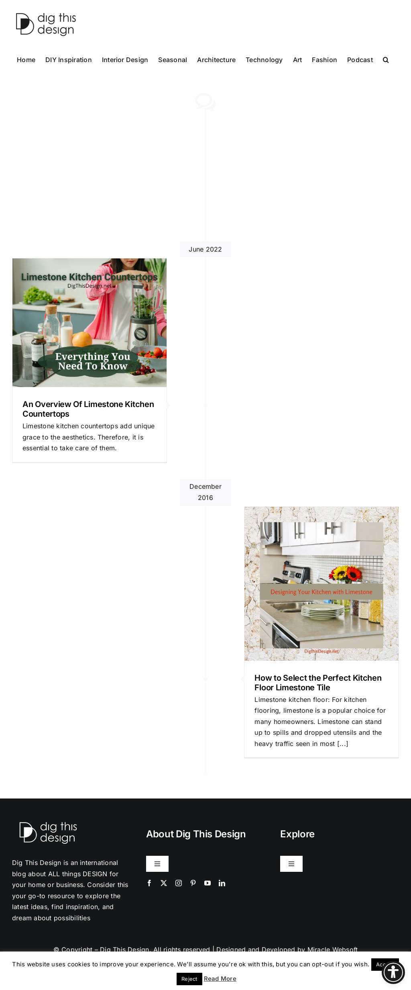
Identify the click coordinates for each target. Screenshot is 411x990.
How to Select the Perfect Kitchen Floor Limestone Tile (317, 682)
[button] (386, 59)
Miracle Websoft (332, 950)
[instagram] (178, 883)
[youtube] (207, 883)
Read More (220, 978)
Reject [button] (189, 979)
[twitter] (164, 883)
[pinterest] (193, 883)
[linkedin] (222, 883)
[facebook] (149, 883)
